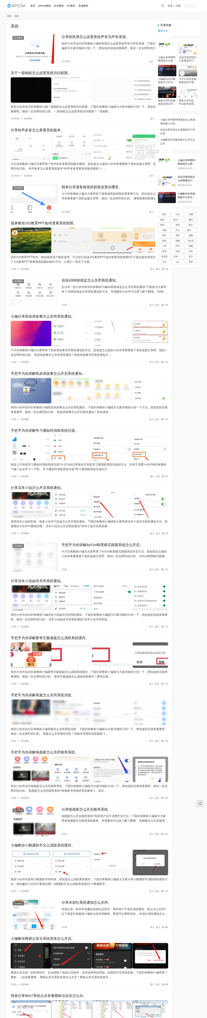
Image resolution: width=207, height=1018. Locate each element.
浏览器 (164, 256)
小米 (164, 246)
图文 (191, 225)
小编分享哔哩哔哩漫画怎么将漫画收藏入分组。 (166, 59)
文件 (164, 262)
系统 (177, 235)
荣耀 (177, 241)
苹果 (191, 262)
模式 (164, 241)
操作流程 (164, 225)
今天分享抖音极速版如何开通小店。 (187, 81)
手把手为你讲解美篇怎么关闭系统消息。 (43, 650)
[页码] (113, 983)
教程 (191, 219)
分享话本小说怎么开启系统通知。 (37, 457)
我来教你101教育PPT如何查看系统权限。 (44, 210)
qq (177, 262)
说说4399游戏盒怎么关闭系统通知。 (84, 264)
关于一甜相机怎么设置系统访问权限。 (41, 70)
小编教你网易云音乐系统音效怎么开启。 (43, 877)
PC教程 (72, 5)
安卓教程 (60, 5)
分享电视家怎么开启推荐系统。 (80, 757)
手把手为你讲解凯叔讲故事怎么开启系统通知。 (48, 350)
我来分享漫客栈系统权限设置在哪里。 (85, 177)
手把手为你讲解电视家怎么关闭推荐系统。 (44, 704)
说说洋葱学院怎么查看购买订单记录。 (187, 59)
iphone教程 (46, 5)
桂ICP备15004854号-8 (124, 1007)
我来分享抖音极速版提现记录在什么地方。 (166, 102)
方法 (177, 214)
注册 (181, 5)
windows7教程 (27, 971)
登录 (173, 5)
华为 (177, 230)
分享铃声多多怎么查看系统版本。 (37, 124)
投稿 (193, 6)
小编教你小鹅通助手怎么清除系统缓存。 (43, 790)
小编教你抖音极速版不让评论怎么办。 (166, 81)
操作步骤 (177, 219)
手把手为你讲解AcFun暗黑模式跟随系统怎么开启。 (96, 510)
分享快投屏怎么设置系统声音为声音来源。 (89, 37)
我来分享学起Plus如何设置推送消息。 (187, 102)
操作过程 (191, 230)
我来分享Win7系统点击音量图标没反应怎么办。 (49, 930)
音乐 (191, 256)
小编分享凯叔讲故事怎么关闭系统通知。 (43, 297)
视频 (191, 235)
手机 (191, 251)
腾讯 (164, 251)
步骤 (191, 214)
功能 (177, 251)
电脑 (191, 246)
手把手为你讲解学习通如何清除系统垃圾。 (44, 403)
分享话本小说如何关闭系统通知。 (37, 543)
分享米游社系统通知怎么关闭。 (80, 843)
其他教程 (85, 5)
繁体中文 (163, 30)
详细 (164, 230)
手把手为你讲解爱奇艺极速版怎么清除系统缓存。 (50, 597)
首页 (34, 5)
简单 (177, 225)
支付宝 (191, 241)
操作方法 (164, 219)
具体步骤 (177, 256)
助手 (164, 235)
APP (177, 246)
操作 (164, 214)
